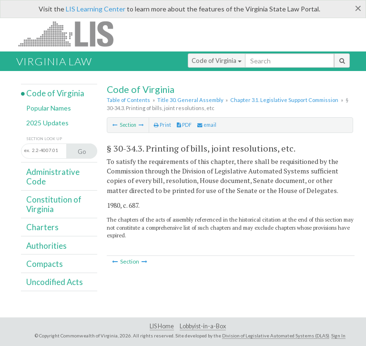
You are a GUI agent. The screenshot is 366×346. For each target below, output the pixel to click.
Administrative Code (53, 176)
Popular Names (48, 108)
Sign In (338, 335)
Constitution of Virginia (53, 204)
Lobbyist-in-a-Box (203, 326)
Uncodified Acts (54, 282)
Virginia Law (54, 61)
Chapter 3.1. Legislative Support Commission (284, 100)
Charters (42, 227)
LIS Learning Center (95, 9)
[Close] (358, 8)
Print (162, 125)
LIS (71, 33)
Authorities (46, 246)
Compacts (44, 264)
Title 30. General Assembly (190, 100)
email (206, 125)
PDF (184, 125)
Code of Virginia (217, 60)
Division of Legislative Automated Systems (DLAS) (275, 335)
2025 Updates (47, 123)
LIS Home (162, 326)
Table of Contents (128, 100)
